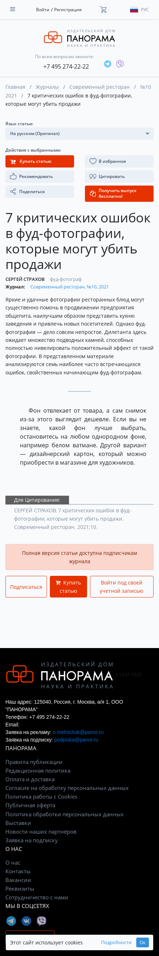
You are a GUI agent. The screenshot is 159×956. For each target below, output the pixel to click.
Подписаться (26, 586)
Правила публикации (34, 761)
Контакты (18, 871)
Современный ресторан (99, 86)
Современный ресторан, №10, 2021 (69, 286)
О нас (12, 862)
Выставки (18, 822)
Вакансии (18, 879)
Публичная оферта (30, 805)
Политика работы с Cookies (41, 796)
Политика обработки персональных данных (64, 814)
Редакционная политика (37, 770)
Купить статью (68, 586)
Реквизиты (19, 888)
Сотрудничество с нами (36, 897)
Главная (15, 86)
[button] (119, 176)
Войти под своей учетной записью (121, 586)
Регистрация (68, 9)
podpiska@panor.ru (76, 740)
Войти (43, 9)
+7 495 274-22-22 (66, 66)
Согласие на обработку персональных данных (67, 787)
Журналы (47, 86)
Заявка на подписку (31, 840)
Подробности (116, 942)
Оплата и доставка (30, 779)
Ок (142, 942)
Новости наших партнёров (41, 831)
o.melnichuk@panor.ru (78, 732)
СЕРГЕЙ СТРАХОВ (25, 279)
